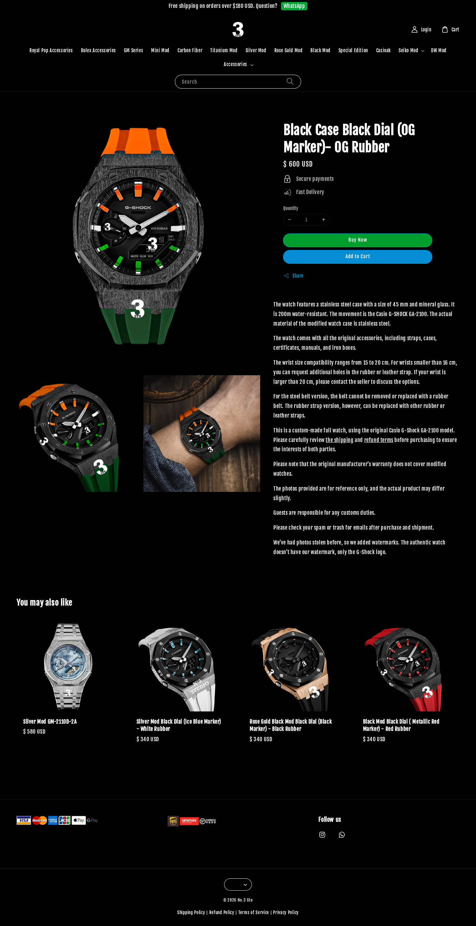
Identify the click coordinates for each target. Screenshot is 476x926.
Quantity (290, 208)
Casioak (383, 50)
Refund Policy (221, 912)
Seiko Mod (408, 50)
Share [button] (293, 276)
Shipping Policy (191, 912)
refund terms (378, 440)
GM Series (133, 50)
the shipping (339, 440)
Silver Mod (256, 50)
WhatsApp (294, 6)
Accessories (235, 64)
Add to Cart (357, 256)
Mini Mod (160, 50)
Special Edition (353, 50)
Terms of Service (253, 912)
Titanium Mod (223, 50)
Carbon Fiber (190, 50)
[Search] (290, 81)
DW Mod (439, 50)
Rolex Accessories (98, 50)
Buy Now (357, 240)
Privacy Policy (286, 912)
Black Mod (320, 50)
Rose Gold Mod (288, 50)
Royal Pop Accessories (51, 50)
